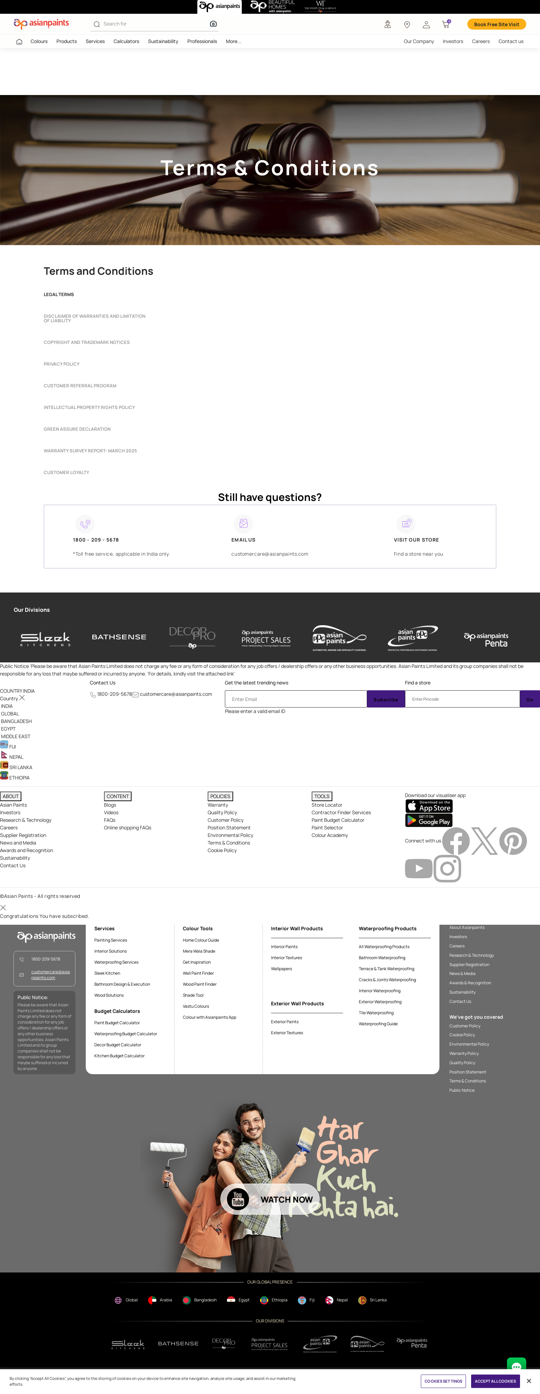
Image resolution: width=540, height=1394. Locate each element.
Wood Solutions (109, 995)
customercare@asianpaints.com (176, 694)
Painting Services (110, 940)
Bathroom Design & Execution (122, 984)
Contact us (511, 41)
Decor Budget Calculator (117, 1045)
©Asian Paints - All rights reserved (40, 896)
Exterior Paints (285, 1022)
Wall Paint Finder (198, 973)
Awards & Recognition (470, 983)
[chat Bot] (516, 1367)
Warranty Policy (464, 1053)
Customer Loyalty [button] (66, 472)
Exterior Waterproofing (380, 1002)
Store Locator (327, 804)
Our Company (419, 41)
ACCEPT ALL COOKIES (495, 1381)
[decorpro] (223, 1344)
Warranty (218, 804)
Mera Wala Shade (199, 951)
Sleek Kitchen (107, 973)
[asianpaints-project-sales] (266, 638)
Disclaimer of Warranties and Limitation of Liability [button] (94, 318)
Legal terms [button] (59, 294)
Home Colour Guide (201, 940)
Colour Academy (330, 835)
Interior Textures (286, 958)
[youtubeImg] (419, 868)
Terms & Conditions (229, 842)
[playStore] (429, 820)
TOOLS (322, 796)
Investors (453, 41)
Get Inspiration (197, 962)
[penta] (486, 638)
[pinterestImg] (513, 840)
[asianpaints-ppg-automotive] (340, 638)
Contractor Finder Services (341, 812)
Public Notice (462, 1090)
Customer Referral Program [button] (80, 386)
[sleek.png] (128, 1344)
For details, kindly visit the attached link (191, 673)
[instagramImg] (447, 868)
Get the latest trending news (256, 682)
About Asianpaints (467, 927)
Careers (481, 41)
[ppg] (320, 1344)
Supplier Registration (23, 835)
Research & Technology (25, 820)
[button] (426, 24)
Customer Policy (225, 820)
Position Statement (229, 827)
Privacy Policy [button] (62, 364)
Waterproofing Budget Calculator (125, 1034)
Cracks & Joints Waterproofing (387, 980)
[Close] (529, 1380)
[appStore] (429, 806)
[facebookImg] (456, 840)
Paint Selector (327, 827)
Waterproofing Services (116, 962)
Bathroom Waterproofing (382, 958)
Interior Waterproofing (380, 991)
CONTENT (118, 796)
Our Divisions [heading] (32, 610)
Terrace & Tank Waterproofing (386, 969)
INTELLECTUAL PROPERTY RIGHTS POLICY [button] (89, 407)
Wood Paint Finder (200, 984)
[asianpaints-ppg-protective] (413, 638)
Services (95, 41)
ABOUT (11, 796)
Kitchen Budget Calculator (119, 1056)
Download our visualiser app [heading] (435, 795)
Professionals (202, 41)
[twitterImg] (485, 840)
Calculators (126, 41)
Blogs (110, 804)
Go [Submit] (530, 699)
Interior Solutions (110, 951)
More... (233, 41)
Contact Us (102, 682)
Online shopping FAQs (127, 827)
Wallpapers (281, 969)
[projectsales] (270, 1344)
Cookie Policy (222, 850)
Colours (39, 41)
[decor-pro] (192, 638)
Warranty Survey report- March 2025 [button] (90, 451)
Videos (111, 812)
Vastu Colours (196, 1006)
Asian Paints (13, 804)
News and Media (18, 842)
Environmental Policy (230, 835)
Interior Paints (284, 947)
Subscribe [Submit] (386, 699)
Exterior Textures (287, 1033)
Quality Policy (222, 812)
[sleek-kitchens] (46, 638)
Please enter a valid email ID (255, 711)
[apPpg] (367, 1344)
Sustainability (163, 41)
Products (66, 41)
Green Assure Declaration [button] (77, 429)
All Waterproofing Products (384, 947)
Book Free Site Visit (496, 24)
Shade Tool (193, 995)
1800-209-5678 (114, 694)
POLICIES (220, 796)
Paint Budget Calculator (338, 820)
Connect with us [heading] (423, 840)
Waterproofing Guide (378, 1024)
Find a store (417, 682)
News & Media (462, 973)
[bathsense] (119, 638)
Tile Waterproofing (376, 1013)
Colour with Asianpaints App (209, 1017)
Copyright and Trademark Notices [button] (87, 342)
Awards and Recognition (26, 850)
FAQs (109, 820)
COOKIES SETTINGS (443, 1381)
